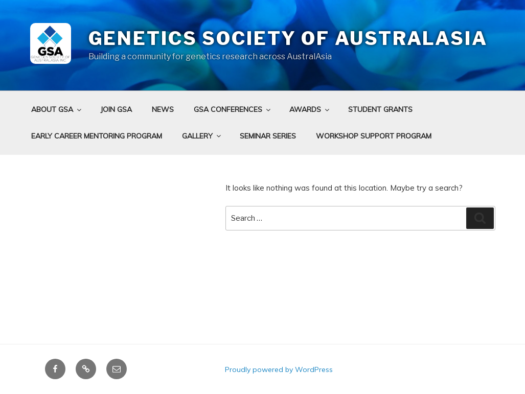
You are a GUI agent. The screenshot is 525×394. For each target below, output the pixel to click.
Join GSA (116, 109)
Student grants (380, 109)
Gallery (202, 136)
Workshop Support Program (373, 136)
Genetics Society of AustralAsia (288, 38)
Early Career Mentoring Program (96, 136)
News (163, 109)
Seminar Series (268, 136)
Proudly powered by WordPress (279, 369)
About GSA (57, 109)
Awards (310, 109)
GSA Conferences (233, 109)
